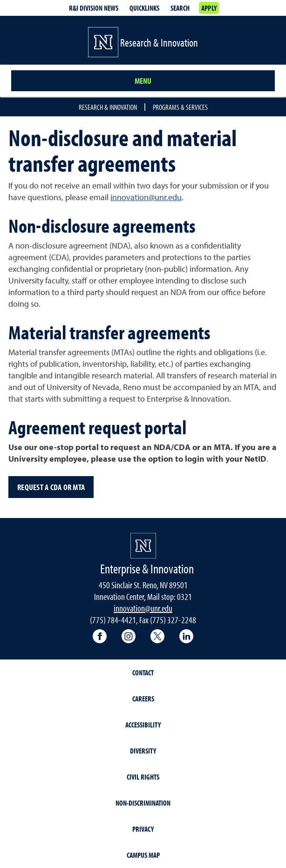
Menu (143, 80)
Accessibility (143, 724)
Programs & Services (180, 107)
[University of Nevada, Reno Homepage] (143, 545)
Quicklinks (144, 8)
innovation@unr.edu (146, 197)
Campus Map (143, 855)
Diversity (143, 750)
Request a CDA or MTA (51, 487)
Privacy (143, 829)
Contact (143, 672)
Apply (209, 8)
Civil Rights (143, 776)
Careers (143, 698)
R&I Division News (93, 8)
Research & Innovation (108, 107)
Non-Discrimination (143, 802)
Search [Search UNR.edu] (180, 8)
